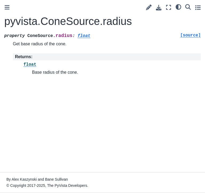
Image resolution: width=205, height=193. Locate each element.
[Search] (188, 6)
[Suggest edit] (149, 7)
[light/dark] (178, 6)
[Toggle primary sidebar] (7, 7)
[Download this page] (159, 7)
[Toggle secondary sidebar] (198, 7)
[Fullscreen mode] (169, 7)
